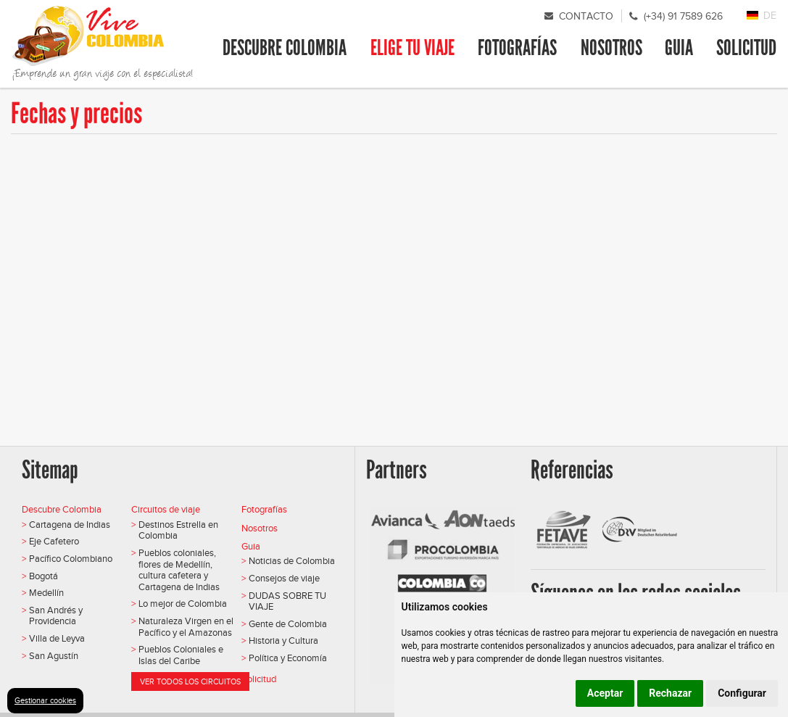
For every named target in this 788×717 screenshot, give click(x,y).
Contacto (586, 16)
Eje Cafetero (54, 541)
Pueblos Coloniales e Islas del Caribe (180, 655)
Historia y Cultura (283, 640)
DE (769, 15)
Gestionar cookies (45, 700)
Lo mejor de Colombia (182, 603)
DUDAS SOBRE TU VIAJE (287, 601)
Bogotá (43, 576)
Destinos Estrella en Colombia (178, 530)
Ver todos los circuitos (190, 681)
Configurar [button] (742, 693)
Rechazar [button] (670, 693)
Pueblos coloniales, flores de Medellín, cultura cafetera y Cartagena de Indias (179, 569)
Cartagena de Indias (69, 524)
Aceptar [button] (605, 693)
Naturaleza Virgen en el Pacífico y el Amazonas (185, 627)
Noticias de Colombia (292, 560)
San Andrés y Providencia (56, 616)
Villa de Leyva (57, 638)
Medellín (46, 592)
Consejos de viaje (284, 578)
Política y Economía (288, 657)
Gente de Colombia (288, 623)
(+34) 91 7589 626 (683, 16)
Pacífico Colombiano (70, 558)
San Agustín (53, 655)
